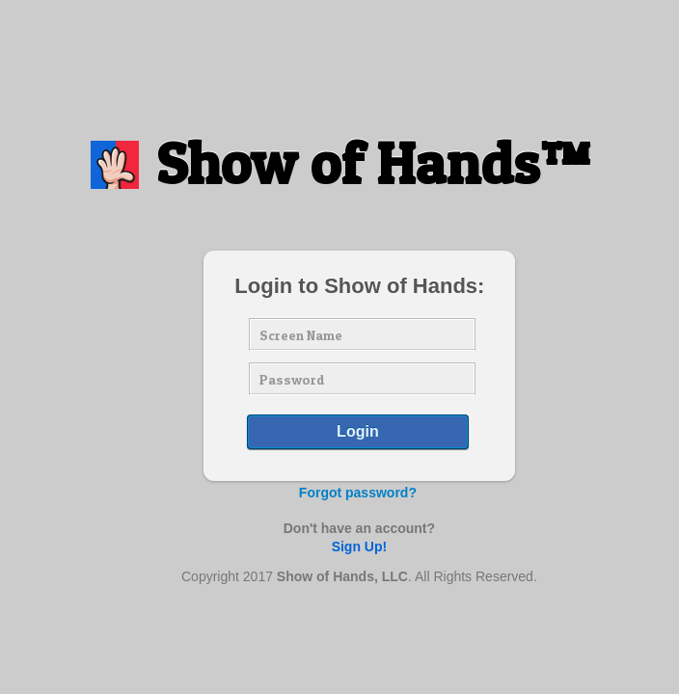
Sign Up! (360, 546)
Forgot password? (358, 492)
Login (358, 431)
